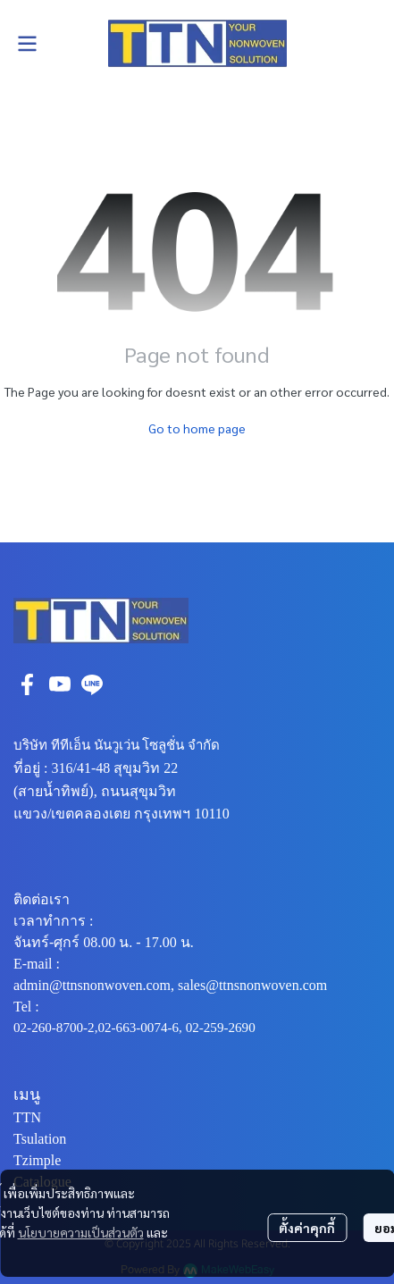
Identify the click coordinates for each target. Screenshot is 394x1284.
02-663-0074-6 (138, 1027)
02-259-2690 (221, 1027)
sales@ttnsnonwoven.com (252, 985)
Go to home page (197, 428)
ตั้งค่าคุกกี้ (307, 1228)
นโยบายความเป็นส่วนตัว (81, 1232)
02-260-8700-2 (54, 1027)
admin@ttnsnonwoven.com (92, 985)
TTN (27, 1117)
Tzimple (37, 1160)
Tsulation (39, 1138)
